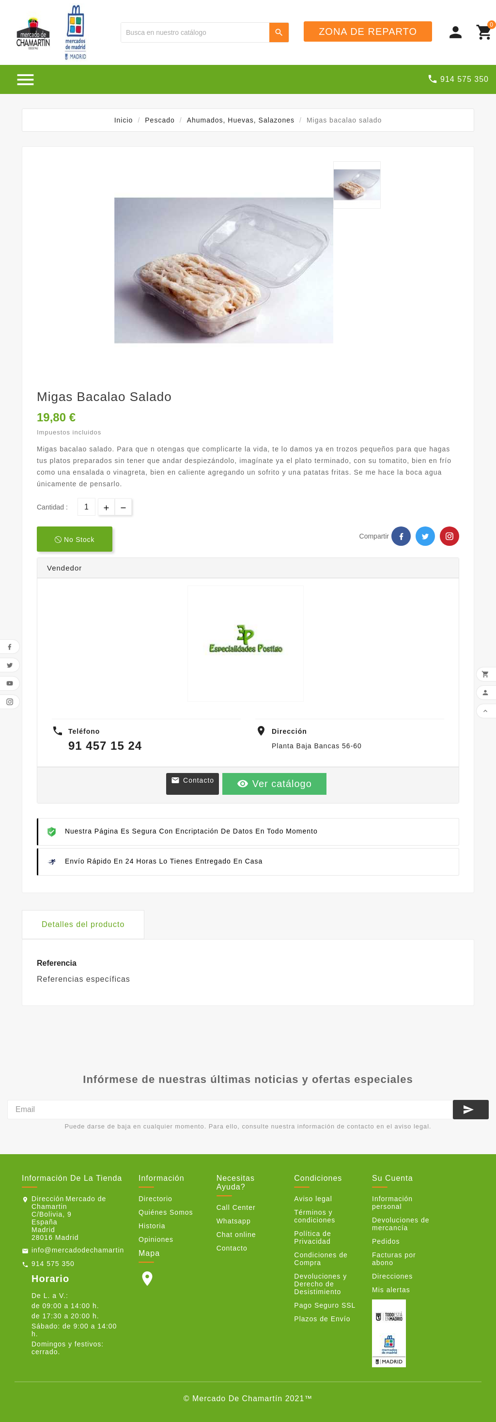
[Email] (230, 1109)
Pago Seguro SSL (325, 1305)
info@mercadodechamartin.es (83, 1250)
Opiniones (156, 1239)
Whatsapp (234, 1221)
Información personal (392, 1202)
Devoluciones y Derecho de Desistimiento (320, 1284)
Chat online (236, 1234)
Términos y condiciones (314, 1216)
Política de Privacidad (312, 1237)
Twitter (425, 536)
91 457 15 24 (105, 745)
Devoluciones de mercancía (401, 1224)
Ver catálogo (274, 783)
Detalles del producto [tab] (83, 924)
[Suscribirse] (471, 1109)
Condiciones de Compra (321, 1259)
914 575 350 (53, 1263)
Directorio (155, 1199)
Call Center (236, 1207)
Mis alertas (391, 1290)
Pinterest (449, 536)
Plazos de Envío (322, 1319)
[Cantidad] (86, 507)
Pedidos (386, 1241)
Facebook (401, 536)
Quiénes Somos (166, 1212)
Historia (152, 1226)
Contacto (192, 780)
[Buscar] (195, 32)
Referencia (57, 963)
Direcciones (392, 1276)
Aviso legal (313, 1199)
